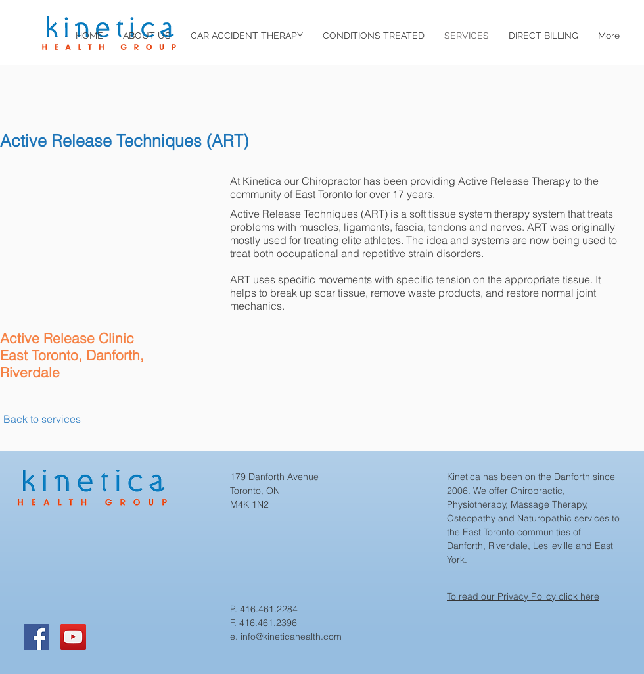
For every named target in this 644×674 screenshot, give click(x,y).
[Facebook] (36, 637)
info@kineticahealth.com (291, 636)
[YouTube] (73, 637)
